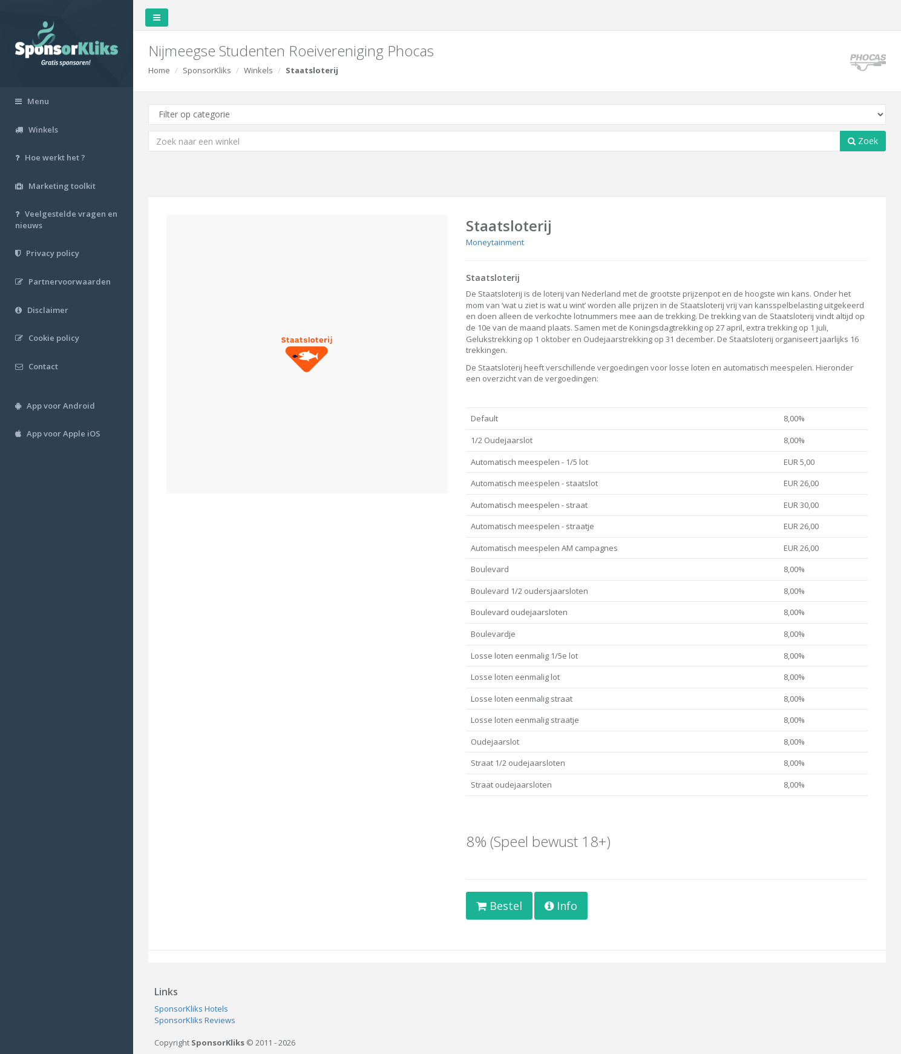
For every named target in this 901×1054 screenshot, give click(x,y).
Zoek (863, 141)
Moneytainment (495, 242)
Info (561, 905)
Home (159, 70)
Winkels (258, 70)
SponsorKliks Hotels (191, 1008)
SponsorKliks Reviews (194, 1020)
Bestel (499, 905)
